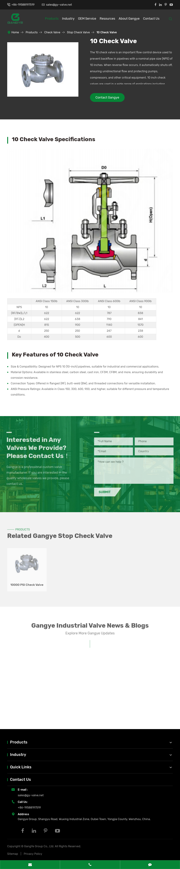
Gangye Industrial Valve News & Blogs (90, 627)
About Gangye (129, 19)
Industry (68, 19)
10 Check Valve (107, 32)
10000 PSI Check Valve (26, 583)
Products (52, 19)
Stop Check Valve (78, 32)
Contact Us (151, 19)
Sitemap (12, 853)
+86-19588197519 (22, 4)
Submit (106, 492)
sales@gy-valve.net (59, 4)
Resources (107, 19)
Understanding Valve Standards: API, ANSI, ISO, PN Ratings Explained (40, 709)
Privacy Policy (33, 853)
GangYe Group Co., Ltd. (39, 846)
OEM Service (87, 19)
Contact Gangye (107, 97)
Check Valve (52, 32)
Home (15, 32)
